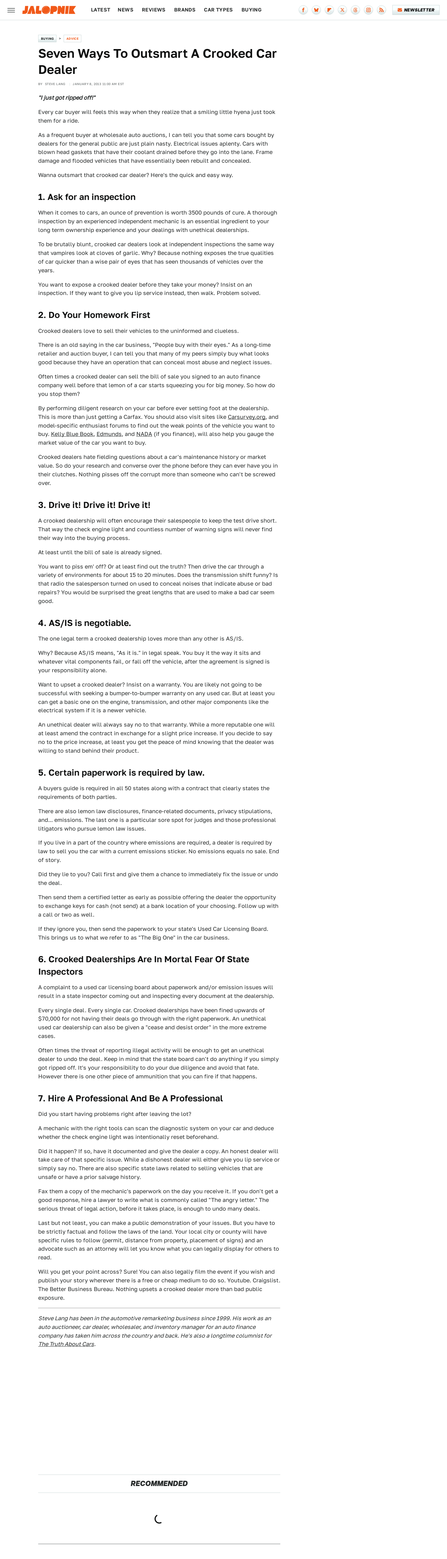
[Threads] (355, 10)
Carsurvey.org (246, 417)
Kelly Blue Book (72, 434)
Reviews (154, 10)
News (125, 10)
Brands (185, 10)
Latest (100, 10)
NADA (144, 434)
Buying (252, 10)
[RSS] (381, 10)
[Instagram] (368, 10)
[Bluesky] (316, 10)
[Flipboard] (329, 10)
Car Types (218, 10)
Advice (72, 38)
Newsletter (416, 10)
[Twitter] (342, 10)
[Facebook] (303, 10)
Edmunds (109, 434)
